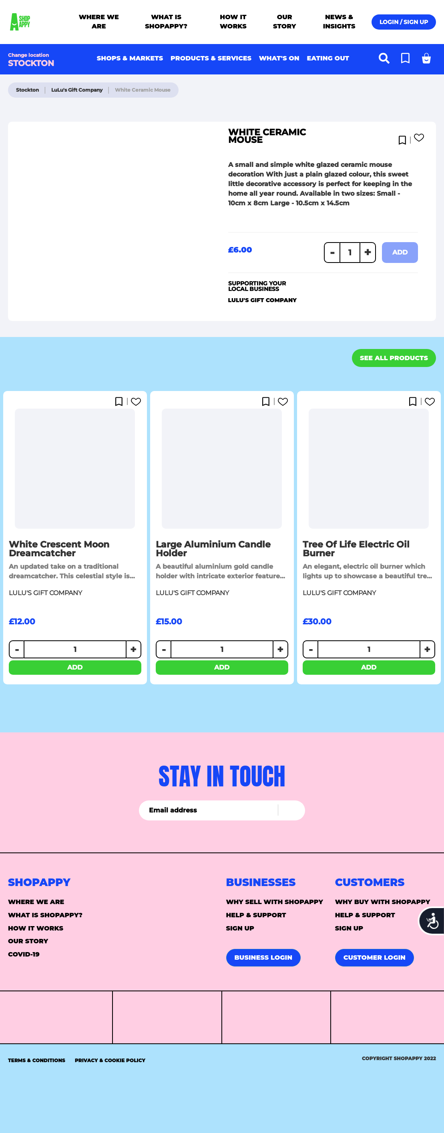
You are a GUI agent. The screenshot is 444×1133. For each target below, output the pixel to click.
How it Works (35, 928)
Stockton (28, 90)
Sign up (240, 928)
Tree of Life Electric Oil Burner (356, 549)
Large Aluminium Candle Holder (213, 549)
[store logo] (38, 22)
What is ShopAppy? (45, 915)
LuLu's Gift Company (77, 90)
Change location (28, 55)
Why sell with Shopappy (274, 902)
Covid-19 (24, 954)
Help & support (256, 915)
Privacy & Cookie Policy (110, 1060)
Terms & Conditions (36, 1060)
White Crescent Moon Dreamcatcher (59, 549)
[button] (404, 138)
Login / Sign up (404, 22)
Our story (28, 941)
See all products (394, 358)
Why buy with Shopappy (382, 902)
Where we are (36, 902)
